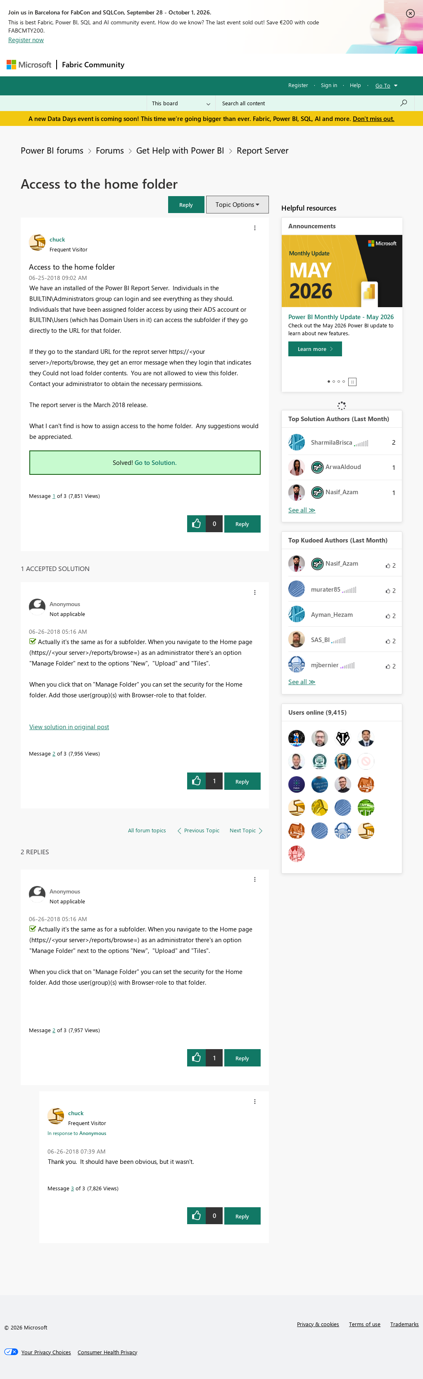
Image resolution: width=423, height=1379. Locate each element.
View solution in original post (69, 727)
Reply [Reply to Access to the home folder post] (242, 523)
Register (298, 84)
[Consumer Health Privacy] (107, 1352)
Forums (143, 64)
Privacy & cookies (318, 1323)
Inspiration (179, 64)
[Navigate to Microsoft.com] (29, 64)
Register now (26, 40)
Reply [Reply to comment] (242, 781)
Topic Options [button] (235, 204)
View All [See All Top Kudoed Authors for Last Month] (302, 682)
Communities (250, 64)
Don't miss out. (373, 118)
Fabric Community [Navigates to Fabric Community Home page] (93, 64)
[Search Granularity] (181, 103)
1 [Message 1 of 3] (53, 495)
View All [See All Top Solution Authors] (302, 510)
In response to (77, 1133)
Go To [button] (382, 85)
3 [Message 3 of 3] (72, 1188)
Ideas (213, 64)
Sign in (329, 84)
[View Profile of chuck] (57, 239)
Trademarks (404, 1323)
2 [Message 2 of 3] (53, 753)
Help (355, 84)
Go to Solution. (156, 462)
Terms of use (364, 1323)
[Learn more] (315, 348)
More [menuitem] (315, 64)
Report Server (262, 150)
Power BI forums (52, 150)
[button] (186, 204)
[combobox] (315, 103)
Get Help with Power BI (180, 150)
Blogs (287, 64)
